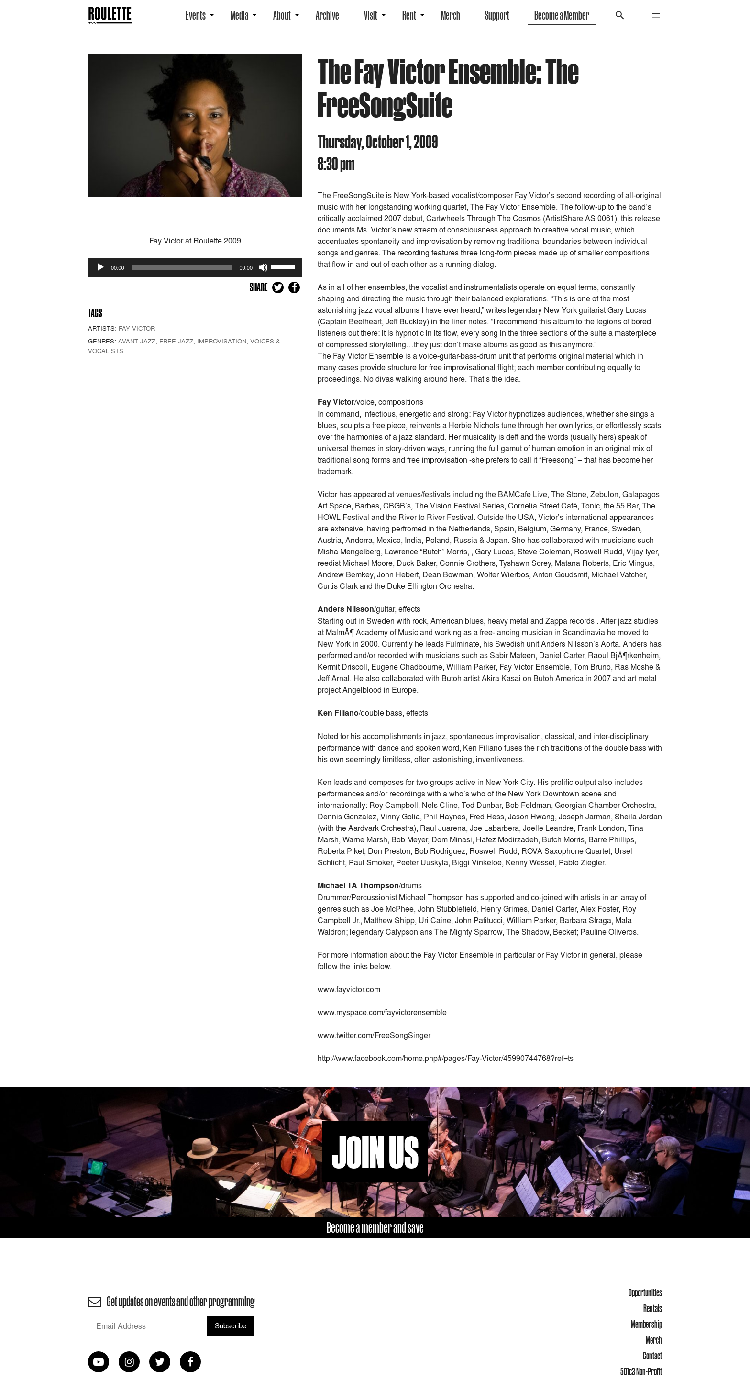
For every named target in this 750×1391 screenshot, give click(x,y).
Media (239, 15)
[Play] (100, 267)
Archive (327, 15)
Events (196, 15)
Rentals (652, 1308)
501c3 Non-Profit (641, 1371)
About (282, 15)
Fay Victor (137, 328)
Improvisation (221, 341)
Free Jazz (176, 341)
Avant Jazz (136, 341)
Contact (652, 1355)
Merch (450, 15)
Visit (370, 15)
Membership (646, 1324)
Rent (409, 15)
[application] (195, 267)
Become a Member (561, 15)
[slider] (182, 267)
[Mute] (263, 267)
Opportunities (645, 1292)
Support (497, 15)
